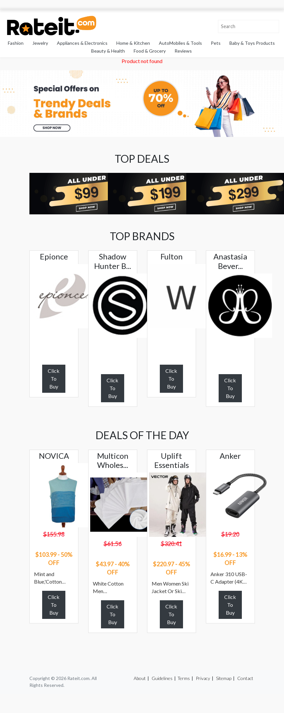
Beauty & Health (108, 51)
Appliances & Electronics (82, 43)
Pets (216, 43)
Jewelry (40, 43)
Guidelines (162, 678)
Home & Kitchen (133, 43)
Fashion (16, 43)
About (140, 678)
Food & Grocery (150, 51)
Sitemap (223, 678)
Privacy (203, 678)
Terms (183, 678)
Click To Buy (53, 379)
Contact (245, 678)
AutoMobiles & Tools (180, 43)
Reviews (183, 51)
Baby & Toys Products (252, 43)
